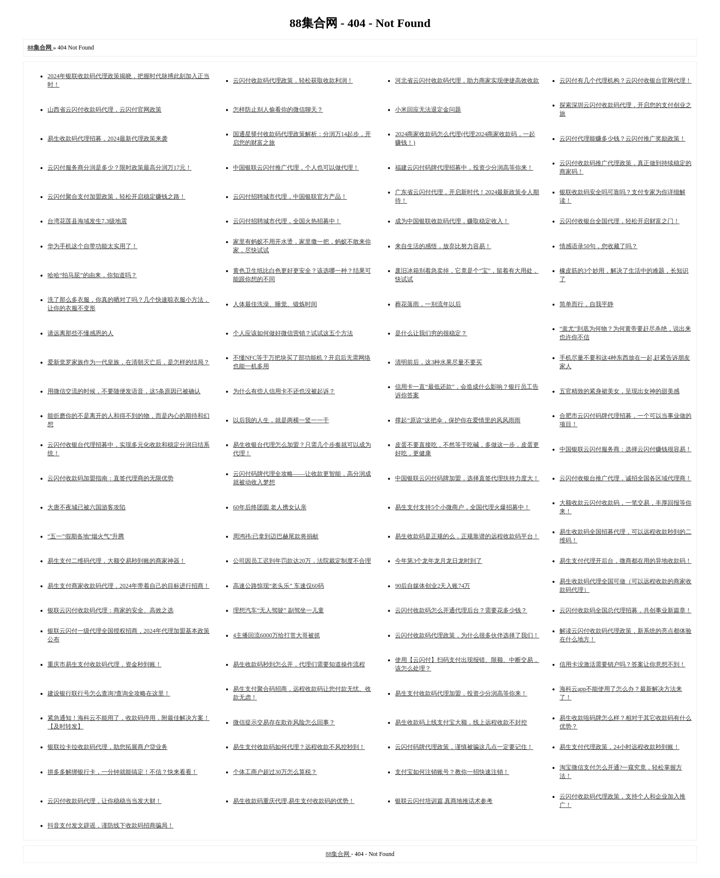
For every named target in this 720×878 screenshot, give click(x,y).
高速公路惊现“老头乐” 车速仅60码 (278, 585)
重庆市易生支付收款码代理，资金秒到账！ (105, 664)
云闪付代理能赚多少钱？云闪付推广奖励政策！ (623, 138)
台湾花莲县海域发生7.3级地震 (87, 221)
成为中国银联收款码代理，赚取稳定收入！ (452, 221)
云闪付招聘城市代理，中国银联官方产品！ (290, 196)
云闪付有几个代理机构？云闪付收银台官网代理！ (626, 80)
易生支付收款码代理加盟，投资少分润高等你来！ (461, 693)
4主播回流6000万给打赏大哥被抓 (276, 635)
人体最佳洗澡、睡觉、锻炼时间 (275, 304)
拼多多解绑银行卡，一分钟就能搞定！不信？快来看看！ (123, 771)
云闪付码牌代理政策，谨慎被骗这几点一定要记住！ (464, 746)
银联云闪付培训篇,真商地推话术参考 (443, 800)
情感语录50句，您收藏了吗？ (599, 246)
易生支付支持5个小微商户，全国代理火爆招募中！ (462, 507)
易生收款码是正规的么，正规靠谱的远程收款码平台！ (467, 536)
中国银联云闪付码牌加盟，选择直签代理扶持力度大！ (467, 478)
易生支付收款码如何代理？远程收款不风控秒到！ (299, 746)
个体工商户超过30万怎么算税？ (275, 771)
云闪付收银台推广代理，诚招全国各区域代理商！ (626, 478)
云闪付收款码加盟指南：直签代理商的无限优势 (111, 478)
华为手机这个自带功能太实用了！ (93, 246)
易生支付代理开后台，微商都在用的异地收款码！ (626, 560)
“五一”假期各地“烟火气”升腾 (86, 536)
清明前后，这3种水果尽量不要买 (438, 362)
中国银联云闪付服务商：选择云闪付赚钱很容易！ (626, 449)
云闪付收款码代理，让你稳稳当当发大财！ (105, 800)
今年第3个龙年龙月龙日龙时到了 (438, 560)
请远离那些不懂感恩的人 (81, 333)
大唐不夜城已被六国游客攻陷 (87, 507)
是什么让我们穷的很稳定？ (431, 333)
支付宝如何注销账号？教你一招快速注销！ (452, 771)
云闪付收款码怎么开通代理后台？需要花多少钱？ (461, 610)
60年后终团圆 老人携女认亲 (269, 507)
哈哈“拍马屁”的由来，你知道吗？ (92, 275)
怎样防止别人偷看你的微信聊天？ (278, 109)
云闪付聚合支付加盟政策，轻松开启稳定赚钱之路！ (117, 196)
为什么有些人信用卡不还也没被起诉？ (284, 391)
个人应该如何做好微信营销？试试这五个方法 (293, 333)
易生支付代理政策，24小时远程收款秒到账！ (620, 746)
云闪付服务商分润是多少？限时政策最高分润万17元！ (120, 167)
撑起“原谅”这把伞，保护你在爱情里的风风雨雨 (457, 420)
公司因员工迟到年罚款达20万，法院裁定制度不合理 (302, 560)
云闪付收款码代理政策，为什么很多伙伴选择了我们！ (467, 635)
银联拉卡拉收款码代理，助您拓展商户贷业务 (108, 746)
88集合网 (338, 853)
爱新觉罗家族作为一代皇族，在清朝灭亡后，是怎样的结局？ (129, 362)
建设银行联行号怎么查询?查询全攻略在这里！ (109, 693)
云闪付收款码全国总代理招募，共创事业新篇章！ (626, 610)
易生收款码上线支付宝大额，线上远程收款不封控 (461, 722)
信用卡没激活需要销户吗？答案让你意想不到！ (623, 664)
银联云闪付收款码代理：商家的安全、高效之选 (111, 610)
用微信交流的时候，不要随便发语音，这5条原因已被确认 (124, 391)
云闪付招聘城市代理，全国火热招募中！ (287, 221)
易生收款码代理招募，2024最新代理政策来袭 (108, 138)
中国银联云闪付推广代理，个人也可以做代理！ (296, 167)
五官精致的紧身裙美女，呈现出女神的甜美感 (620, 391)
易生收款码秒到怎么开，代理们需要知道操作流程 (299, 664)
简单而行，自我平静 (587, 304)
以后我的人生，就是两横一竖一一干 (281, 420)
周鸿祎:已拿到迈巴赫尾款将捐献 (275, 536)
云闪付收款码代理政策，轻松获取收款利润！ (293, 80)
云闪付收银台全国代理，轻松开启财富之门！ (620, 221)
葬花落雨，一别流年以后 (428, 304)
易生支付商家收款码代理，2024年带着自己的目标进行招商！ (129, 585)
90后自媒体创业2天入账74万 (432, 585)
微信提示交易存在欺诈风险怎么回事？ (284, 722)
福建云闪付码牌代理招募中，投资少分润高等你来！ (464, 167)
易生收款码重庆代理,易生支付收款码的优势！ (293, 800)
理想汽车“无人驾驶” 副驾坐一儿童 (278, 610)
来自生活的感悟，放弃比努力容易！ (443, 246)
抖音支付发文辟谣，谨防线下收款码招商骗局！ (111, 825)
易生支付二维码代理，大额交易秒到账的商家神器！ (117, 560)
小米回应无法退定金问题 (428, 109)
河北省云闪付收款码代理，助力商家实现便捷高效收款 (467, 80)
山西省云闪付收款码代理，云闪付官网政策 (105, 109)
